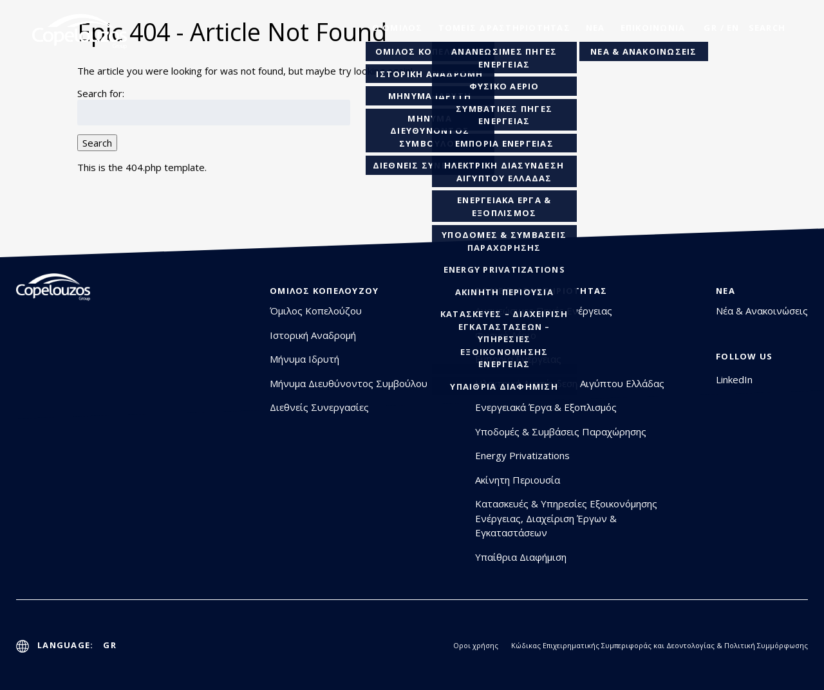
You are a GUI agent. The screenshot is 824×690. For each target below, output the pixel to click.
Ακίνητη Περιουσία (517, 479)
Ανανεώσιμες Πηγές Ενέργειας (543, 310)
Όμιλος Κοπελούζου (324, 290)
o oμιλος (397, 27)
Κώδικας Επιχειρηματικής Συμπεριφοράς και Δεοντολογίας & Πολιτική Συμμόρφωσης (659, 645)
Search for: (100, 93)
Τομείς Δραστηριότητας (504, 27)
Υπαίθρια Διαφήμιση (520, 556)
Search (97, 142)
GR (710, 27)
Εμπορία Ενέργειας (518, 358)
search (767, 27)
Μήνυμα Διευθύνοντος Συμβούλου (348, 383)
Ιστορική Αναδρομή (313, 335)
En (733, 27)
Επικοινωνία (653, 27)
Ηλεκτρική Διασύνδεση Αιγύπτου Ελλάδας (569, 383)
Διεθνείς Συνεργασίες (319, 407)
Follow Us (744, 356)
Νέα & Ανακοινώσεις (762, 310)
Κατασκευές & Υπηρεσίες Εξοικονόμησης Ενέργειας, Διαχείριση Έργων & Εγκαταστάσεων (566, 518)
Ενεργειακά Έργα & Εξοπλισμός (546, 407)
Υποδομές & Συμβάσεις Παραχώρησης (560, 431)
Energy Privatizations (522, 455)
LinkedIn (734, 379)
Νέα (595, 27)
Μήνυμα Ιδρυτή (304, 358)
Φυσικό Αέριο (505, 335)
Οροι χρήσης (475, 645)
